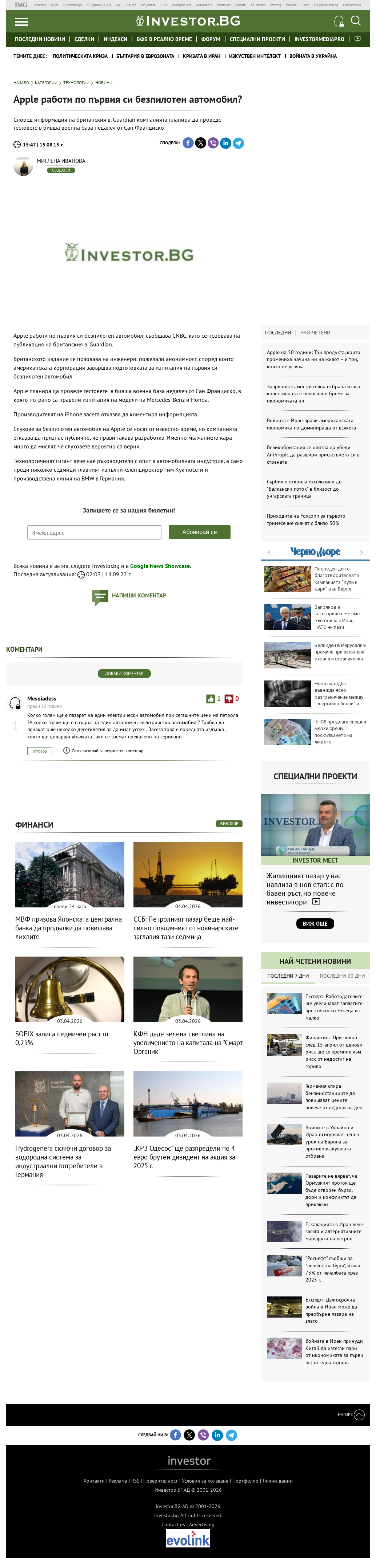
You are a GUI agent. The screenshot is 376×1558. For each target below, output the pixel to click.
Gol (118, 5)
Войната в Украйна (313, 56)
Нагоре (351, 1414)
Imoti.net (224, 5)
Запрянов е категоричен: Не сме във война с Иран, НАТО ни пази (312, 617)
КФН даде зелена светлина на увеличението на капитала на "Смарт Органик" (188, 1042)
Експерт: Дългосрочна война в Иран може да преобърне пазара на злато (331, 1310)
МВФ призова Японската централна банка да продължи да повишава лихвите (68, 928)
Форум (210, 39)
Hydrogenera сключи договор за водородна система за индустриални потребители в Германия (63, 1161)
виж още (229, 823)
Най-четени (315, 332)
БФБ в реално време (164, 39)
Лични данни (278, 1480)
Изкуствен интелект (255, 56)
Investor (40, 5)
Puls (163, 5)
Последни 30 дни (342, 976)
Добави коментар (124, 673)
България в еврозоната (145, 56)
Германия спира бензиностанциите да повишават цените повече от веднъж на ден (334, 1097)
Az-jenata (148, 5)
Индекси (115, 39)
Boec (305, 5)
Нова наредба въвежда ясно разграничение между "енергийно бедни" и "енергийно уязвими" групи (313, 696)
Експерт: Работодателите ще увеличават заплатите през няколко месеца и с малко (334, 1007)
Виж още (315, 923)
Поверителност (160, 1480)
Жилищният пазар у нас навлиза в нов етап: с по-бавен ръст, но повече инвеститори (306, 889)
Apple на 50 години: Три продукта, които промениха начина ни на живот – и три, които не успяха (313, 359)
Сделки (84, 39)
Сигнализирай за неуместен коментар (107, 750)
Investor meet (357, 39)
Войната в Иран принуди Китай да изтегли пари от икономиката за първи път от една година (334, 1352)
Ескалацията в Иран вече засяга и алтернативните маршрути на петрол (334, 1231)
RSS (135, 1480)
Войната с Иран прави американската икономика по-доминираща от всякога (311, 424)
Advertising (202, 1524)
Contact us (173, 1524)
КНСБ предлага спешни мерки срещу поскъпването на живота (315, 732)
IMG (22, 5)
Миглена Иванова (61, 160)
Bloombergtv (73, 5)
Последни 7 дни (288, 976)
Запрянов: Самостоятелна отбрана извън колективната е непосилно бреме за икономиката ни (313, 393)
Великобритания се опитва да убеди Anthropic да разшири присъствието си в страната (313, 454)
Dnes (55, 5)
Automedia (204, 5)
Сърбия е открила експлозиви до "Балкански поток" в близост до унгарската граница (304, 488)
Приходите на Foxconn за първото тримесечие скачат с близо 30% (306, 519)
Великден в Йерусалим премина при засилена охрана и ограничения (315, 655)
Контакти (94, 1480)
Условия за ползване (205, 1480)
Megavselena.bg (326, 5)
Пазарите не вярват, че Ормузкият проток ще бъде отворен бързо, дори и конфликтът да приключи (331, 1190)
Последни (278, 332)
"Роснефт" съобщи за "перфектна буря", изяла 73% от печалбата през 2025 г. (332, 1269)
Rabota (240, 5)
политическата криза (80, 56)
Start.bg (275, 5)
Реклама (118, 1480)
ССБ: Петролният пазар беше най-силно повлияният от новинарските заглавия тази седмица (186, 928)
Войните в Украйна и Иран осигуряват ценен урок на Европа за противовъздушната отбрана (332, 1141)
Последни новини (40, 39)
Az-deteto (258, 5)
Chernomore (352, 5)
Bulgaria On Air (99, 5)
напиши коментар (139, 595)
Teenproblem (181, 5)
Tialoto (130, 5)
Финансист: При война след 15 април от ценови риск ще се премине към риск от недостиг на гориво (334, 1051)
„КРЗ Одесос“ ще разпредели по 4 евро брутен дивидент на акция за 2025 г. (184, 1157)
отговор (40, 751)
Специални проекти (257, 39)
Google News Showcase (160, 565)
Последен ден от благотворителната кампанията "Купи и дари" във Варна (311, 579)
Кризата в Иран (201, 56)
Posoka (291, 5)
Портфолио (245, 1480)
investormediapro (319, 39)
